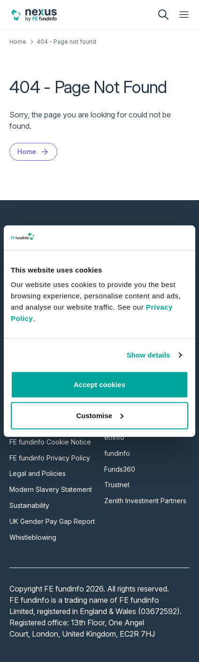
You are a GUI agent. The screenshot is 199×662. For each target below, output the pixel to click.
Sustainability (29, 505)
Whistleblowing (32, 537)
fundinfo (117, 453)
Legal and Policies (37, 473)
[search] (163, 14)
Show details (148, 355)
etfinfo (114, 437)
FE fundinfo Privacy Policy (49, 458)
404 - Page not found (66, 41)
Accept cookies (99, 385)
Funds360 (119, 469)
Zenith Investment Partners (145, 501)
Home (17, 41)
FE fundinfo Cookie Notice (50, 442)
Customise (99, 416)
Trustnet (117, 485)
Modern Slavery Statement (50, 489)
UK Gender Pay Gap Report (52, 521)
